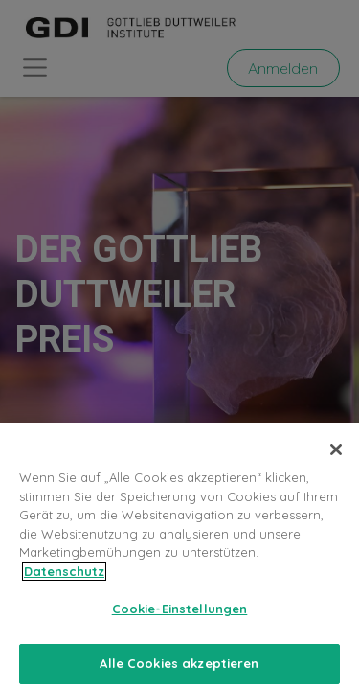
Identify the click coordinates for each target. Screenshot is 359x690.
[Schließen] (336, 457)
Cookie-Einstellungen (180, 616)
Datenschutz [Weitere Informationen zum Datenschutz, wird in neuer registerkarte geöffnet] (64, 578)
